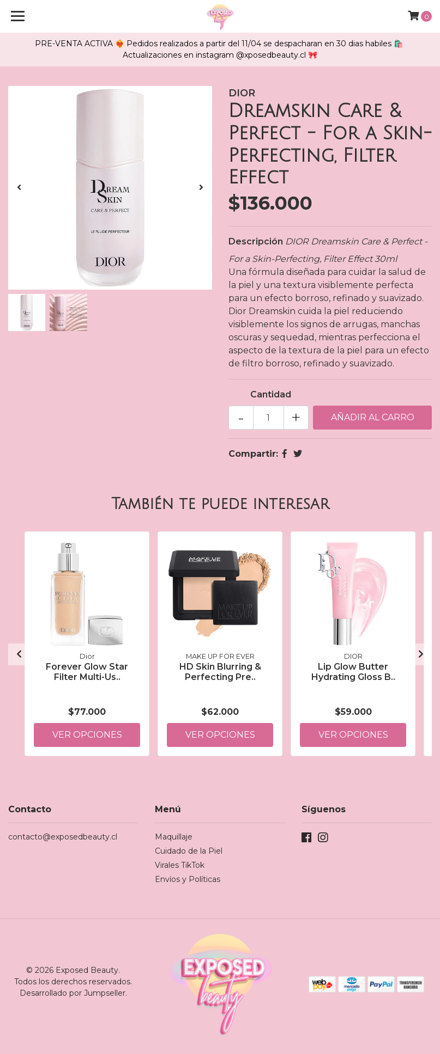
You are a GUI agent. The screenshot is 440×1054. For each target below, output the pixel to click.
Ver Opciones (87, 735)
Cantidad (270, 394)
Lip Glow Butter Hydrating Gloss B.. (353, 671)
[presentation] (19, 188)
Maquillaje (173, 837)
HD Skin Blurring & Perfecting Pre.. (220, 671)
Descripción (255, 241)
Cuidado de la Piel (188, 851)
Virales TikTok (179, 865)
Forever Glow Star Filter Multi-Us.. (87, 671)
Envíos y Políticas (187, 879)
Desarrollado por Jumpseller (72, 993)
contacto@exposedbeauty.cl (62, 837)
